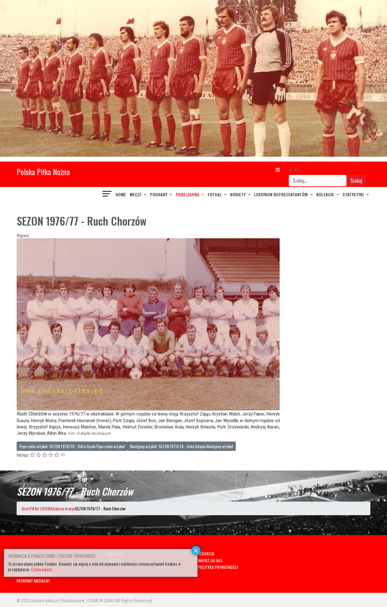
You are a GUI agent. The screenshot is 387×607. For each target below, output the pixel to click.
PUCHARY (158, 194)
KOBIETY (238, 194)
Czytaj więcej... (42, 569)
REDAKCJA (206, 553)
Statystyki (353, 194)
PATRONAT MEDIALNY (33, 580)
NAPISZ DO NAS (210, 560)
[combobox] (317, 180)
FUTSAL (215, 194)
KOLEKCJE (325, 194)
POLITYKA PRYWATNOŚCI (218, 567)
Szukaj (294, 169)
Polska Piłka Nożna (43, 171)
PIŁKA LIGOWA (187, 194)
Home (120, 194)
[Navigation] (107, 194)
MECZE (135, 194)
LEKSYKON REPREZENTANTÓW (281, 194)
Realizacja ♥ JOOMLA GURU (87, 600)
